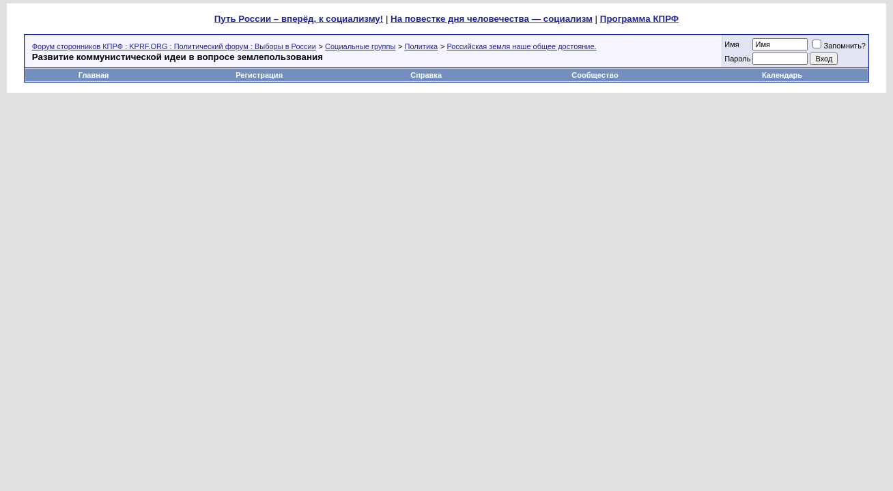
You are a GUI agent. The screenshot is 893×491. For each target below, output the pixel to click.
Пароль (737, 59)
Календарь (782, 75)
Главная (94, 75)
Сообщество (595, 75)
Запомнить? (839, 46)
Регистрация (259, 75)
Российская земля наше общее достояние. (521, 46)
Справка (426, 75)
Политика (421, 46)
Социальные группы (360, 46)
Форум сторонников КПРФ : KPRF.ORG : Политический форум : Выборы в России (174, 46)
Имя (731, 44)
